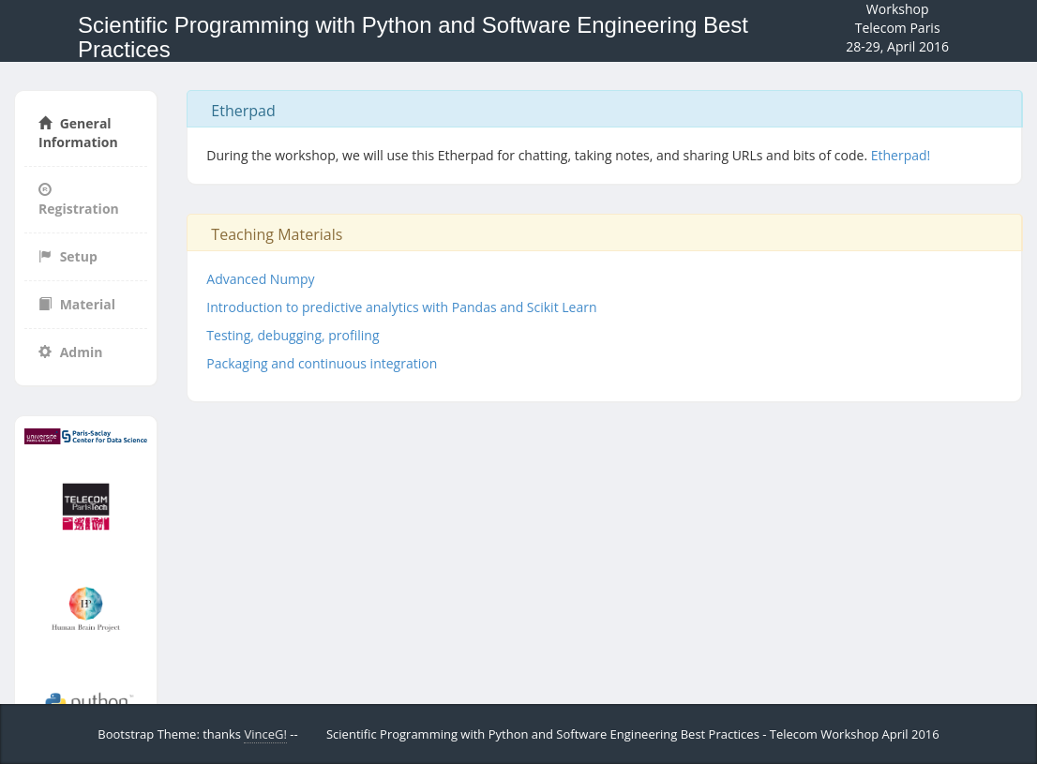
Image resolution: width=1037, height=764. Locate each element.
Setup (68, 256)
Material (76, 304)
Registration (78, 200)
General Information (78, 132)
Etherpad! (901, 155)
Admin (70, 352)
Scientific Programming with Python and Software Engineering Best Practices (413, 37)
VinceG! (265, 734)
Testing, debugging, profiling (292, 335)
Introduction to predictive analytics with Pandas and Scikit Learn (401, 307)
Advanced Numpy (260, 279)
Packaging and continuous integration (321, 363)
